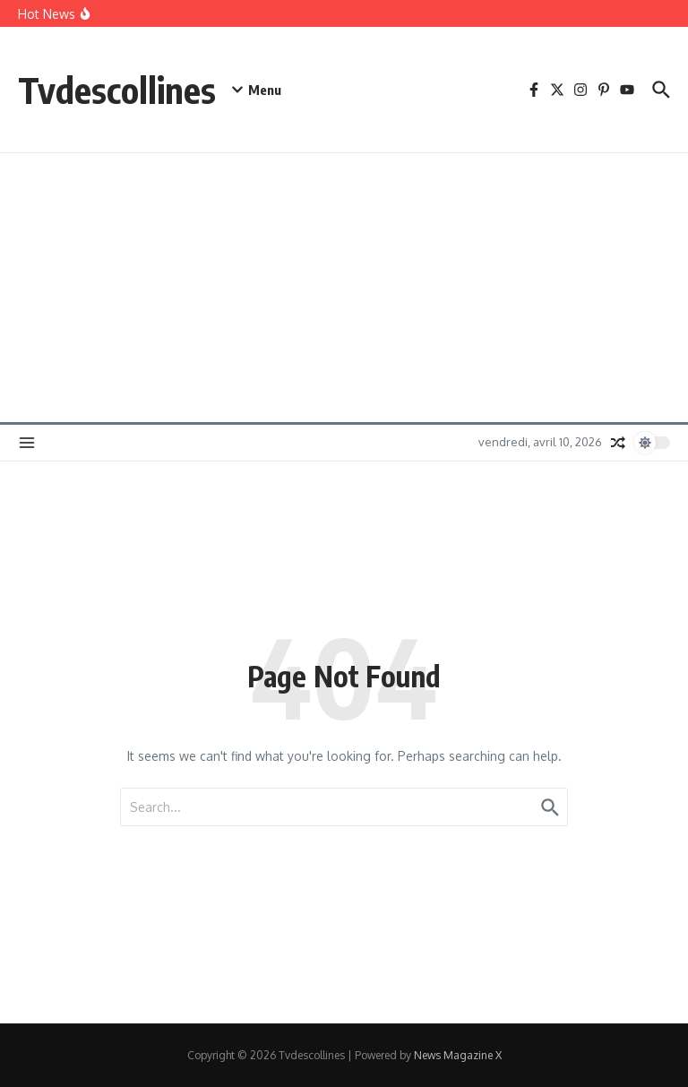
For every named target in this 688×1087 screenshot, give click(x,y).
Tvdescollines (117, 89)
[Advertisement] (344, 287)
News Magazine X (458, 1055)
